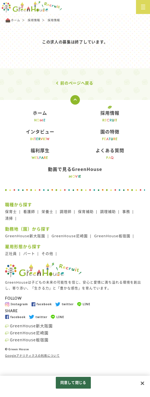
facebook (41, 304)
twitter (64, 304)
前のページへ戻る (76, 83)
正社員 (11, 253)
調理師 (65, 211)
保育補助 (86, 211)
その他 (47, 253)
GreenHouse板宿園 (112, 235)
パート (29, 253)
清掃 (9, 218)
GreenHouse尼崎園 (70, 235)
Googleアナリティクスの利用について (32, 356)
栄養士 (47, 211)
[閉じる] (142, 383)
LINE (83, 304)
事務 (126, 211)
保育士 (11, 211)
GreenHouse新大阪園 (25, 235)
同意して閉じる (73, 382)
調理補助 (108, 211)
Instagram (16, 304)
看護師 (29, 211)
